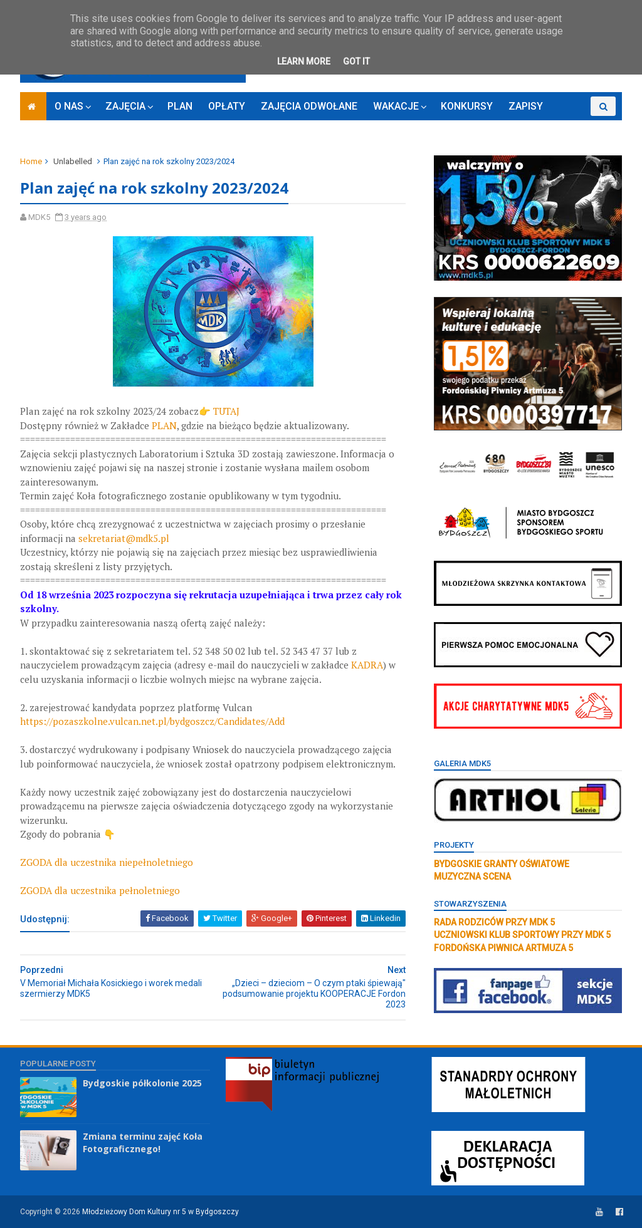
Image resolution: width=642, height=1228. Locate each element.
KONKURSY (467, 106)
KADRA (367, 664)
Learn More (303, 61)
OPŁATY (226, 106)
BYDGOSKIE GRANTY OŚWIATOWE (501, 864)
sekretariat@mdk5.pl (123, 538)
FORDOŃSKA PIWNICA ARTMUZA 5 (503, 948)
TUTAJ (227, 411)
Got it (356, 61)
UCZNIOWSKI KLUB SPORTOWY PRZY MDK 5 (522, 935)
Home (31, 161)
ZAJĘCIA (125, 106)
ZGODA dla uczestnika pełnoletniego (100, 890)
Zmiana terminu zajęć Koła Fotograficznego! (143, 1142)
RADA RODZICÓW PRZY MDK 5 (494, 922)
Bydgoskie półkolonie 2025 (142, 1083)
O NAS (69, 106)
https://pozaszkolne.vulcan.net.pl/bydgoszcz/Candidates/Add (152, 721)
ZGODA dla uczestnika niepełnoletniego (106, 862)
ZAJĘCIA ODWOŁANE (309, 106)
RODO (572, 126)
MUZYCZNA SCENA (472, 877)
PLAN (179, 106)
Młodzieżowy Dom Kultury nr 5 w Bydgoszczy (160, 1211)
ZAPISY (525, 106)
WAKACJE (396, 106)
